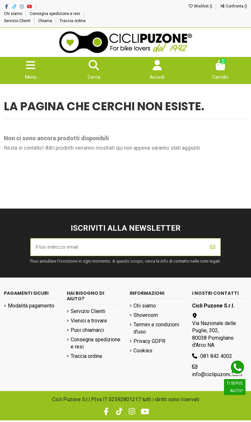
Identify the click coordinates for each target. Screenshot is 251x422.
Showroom (145, 317)
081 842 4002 (216, 357)
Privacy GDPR (149, 343)
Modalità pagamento (31, 307)
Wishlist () (200, 6)
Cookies (142, 352)
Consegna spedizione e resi (55, 13)
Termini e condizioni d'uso (156, 329)
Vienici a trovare (89, 322)
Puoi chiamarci (87, 331)
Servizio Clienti (18, 21)
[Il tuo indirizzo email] (118, 248)
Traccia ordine (73, 21)
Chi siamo (13, 13)
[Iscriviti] (212, 248)
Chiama (45, 21)
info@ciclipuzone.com (217, 376)
